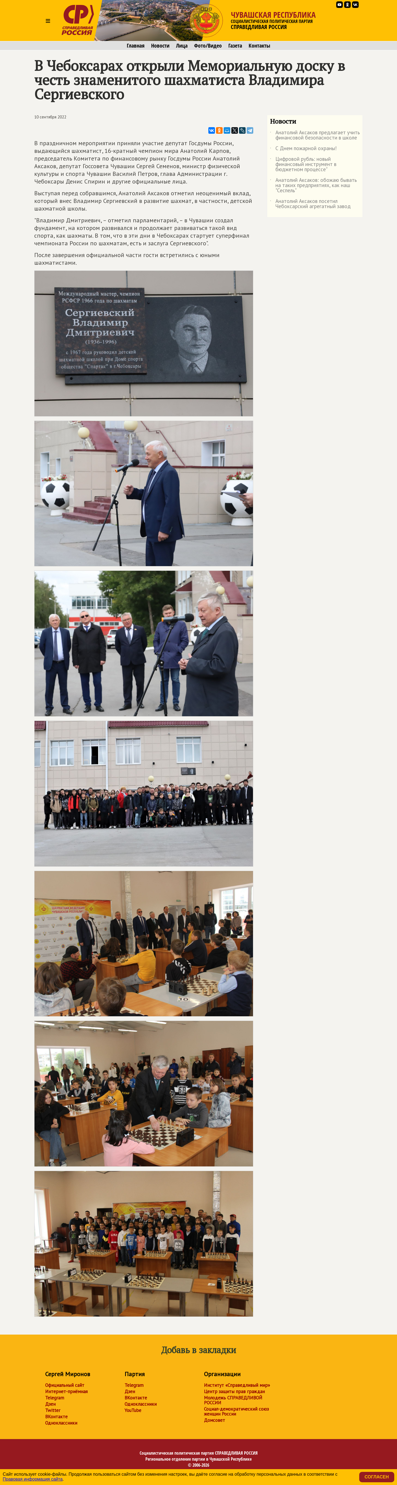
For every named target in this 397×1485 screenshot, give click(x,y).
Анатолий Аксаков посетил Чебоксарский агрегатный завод (310, 204)
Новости (160, 46)
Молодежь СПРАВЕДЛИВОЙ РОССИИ (233, 1400)
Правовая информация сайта (33, 1479)
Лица (182, 46)
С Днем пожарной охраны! (303, 149)
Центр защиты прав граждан (234, 1391)
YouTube (133, 1410)
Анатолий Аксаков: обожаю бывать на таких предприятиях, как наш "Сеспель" (313, 185)
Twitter (52, 1410)
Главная (136, 46)
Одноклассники (61, 1422)
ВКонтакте (56, 1416)
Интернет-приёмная (66, 1391)
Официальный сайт (64, 1385)
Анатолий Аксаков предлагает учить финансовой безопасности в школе (315, 135)
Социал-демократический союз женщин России (236, 1411)
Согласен (377, 1477)
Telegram (54, 1397)
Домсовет (214, 1420)
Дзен (50, 1404)
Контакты (259, 46)
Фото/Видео (208, 46)
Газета (235, 46)
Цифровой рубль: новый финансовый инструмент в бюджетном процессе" (303, 164)
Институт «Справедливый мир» (237, 1385)
